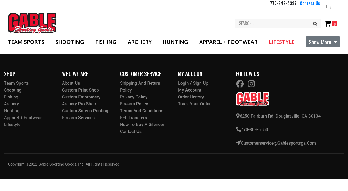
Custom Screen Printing (85, 111)
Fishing (106, 42)
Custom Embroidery (81, 97)
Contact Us (310, 3)
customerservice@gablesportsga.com (276, 142)
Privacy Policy (133, 97)
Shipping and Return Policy (140, 86)
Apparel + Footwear (228, 42)
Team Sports (26, 42)
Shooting (69, 42)
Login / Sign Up (193, 83)
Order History (191, 97)
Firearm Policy (134, 104)
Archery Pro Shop (79, 104)
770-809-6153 (252, 129)
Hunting (175, 42)
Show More (321, 42)
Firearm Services (78, 118)
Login (330, 6)
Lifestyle (282, 42)
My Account (189, 90)
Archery (140, 42)
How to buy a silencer (142, 124)
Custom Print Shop (80, 90)
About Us (71, 83)
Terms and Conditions (141, 111)
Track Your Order (194, 104)
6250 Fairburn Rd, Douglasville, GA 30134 (278, 116)
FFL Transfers (133, 118)
